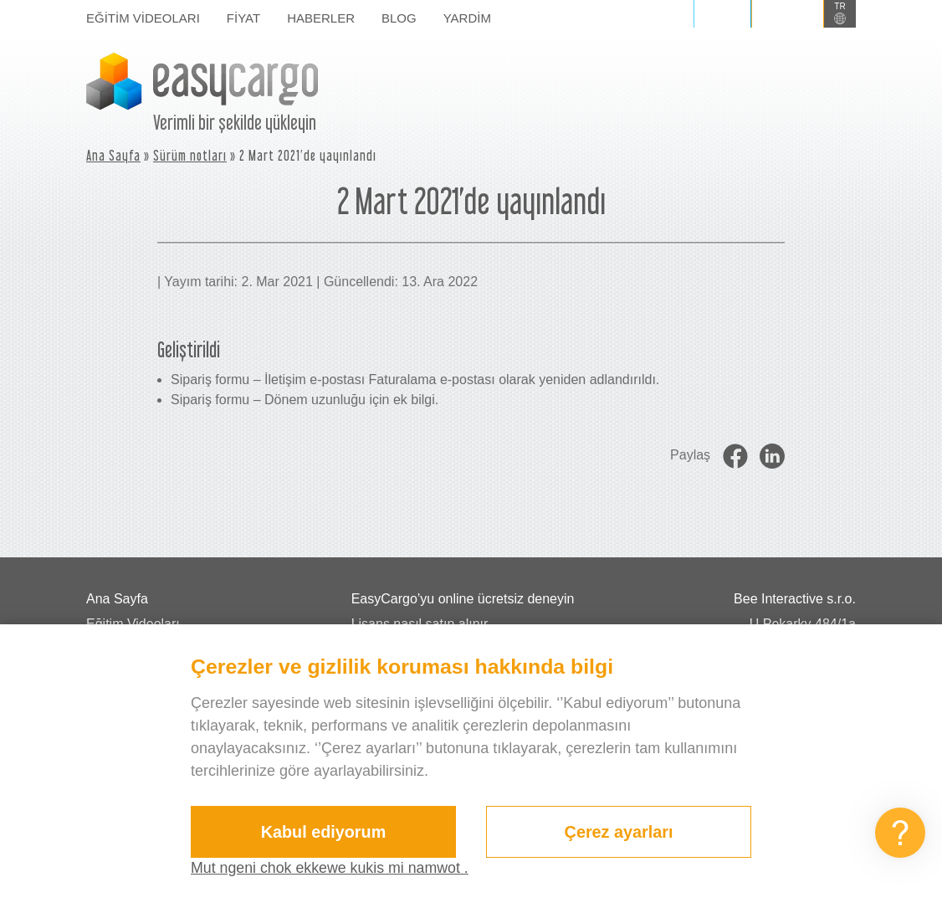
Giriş (722, 13)
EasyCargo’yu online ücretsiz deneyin (463, 599)
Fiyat (243, 18)
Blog (399, 18)
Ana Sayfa (113, 155)
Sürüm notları (190, 155)
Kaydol (788, 13)
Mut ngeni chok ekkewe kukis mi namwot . (331, 867)
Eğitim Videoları (143, 18)
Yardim (467, 18)
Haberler (321, 18)
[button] (840, 14)
